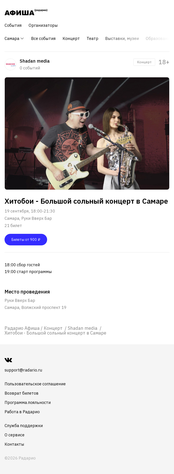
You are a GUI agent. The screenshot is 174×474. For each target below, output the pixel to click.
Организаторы (43, 25)
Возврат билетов (22, 393)
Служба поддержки (24, 425)
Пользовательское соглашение (35, 383)
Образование (159, 38)
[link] (22, 328)
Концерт (71, 38)
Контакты (14, 444)
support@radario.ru (23, 370)
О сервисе (14, 434)
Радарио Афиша (22, 328)
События (13, 25)
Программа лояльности (28, 402)
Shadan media (83, 328)
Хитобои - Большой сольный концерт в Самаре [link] (55, 333)
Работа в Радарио (22, 411)
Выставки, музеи (122, 38)
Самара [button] (14, 38)
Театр (92, 38)
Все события (43, 38)
